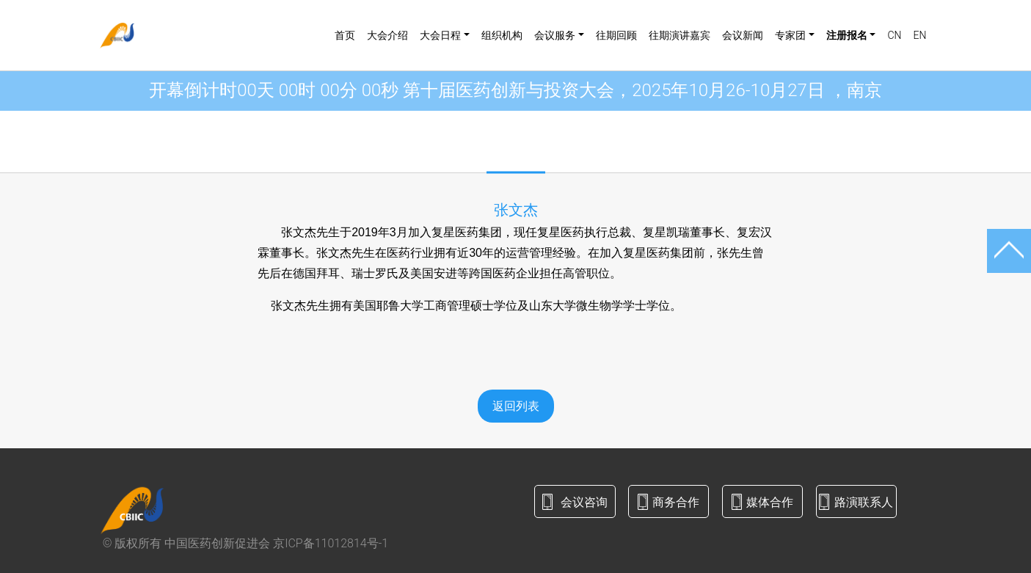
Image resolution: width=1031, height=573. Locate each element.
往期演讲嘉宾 (679, 35)
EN (919, 35)
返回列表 (515, 406)
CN (894, 35)
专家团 (790, 35)
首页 (345, 35)
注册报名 (846, 35)
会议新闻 (742, 35)
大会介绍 (387, 35)
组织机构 (501, 35)
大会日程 (440, 35)
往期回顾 (616, 35)
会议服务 (554, 35)
